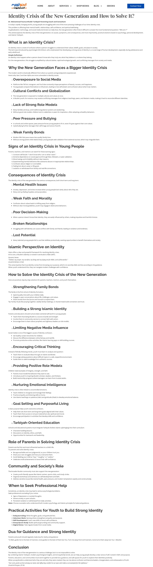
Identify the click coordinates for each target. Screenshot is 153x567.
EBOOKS (111, 6)
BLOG (98, 6)
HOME (40, 6)
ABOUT (51, 6)
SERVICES (65, 6)
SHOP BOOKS (83, 6)
